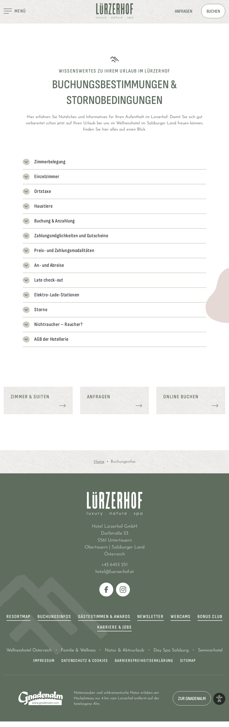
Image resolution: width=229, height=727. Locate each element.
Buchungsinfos (54, 616)
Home (99, 461)
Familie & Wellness (78, 650)
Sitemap (188, 660)
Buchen (213, 11)
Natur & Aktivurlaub (124, 650)
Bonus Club (210, 616)
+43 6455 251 (114, 565)
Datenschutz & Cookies (84, 660)
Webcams (181, 616)
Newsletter (150, 616)
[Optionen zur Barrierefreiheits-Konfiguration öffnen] (219, 699)
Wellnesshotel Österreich (29, 650)
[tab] (114, 184)
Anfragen (183, 11)
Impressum (43, 660)
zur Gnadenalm (192, 698)
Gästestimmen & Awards (104, 616)
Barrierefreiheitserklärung (144, 660)
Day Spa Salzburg (171, 650)
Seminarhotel (210, 650)
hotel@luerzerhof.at (114, 571)
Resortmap (18, 616)
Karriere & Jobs (114, 627)
